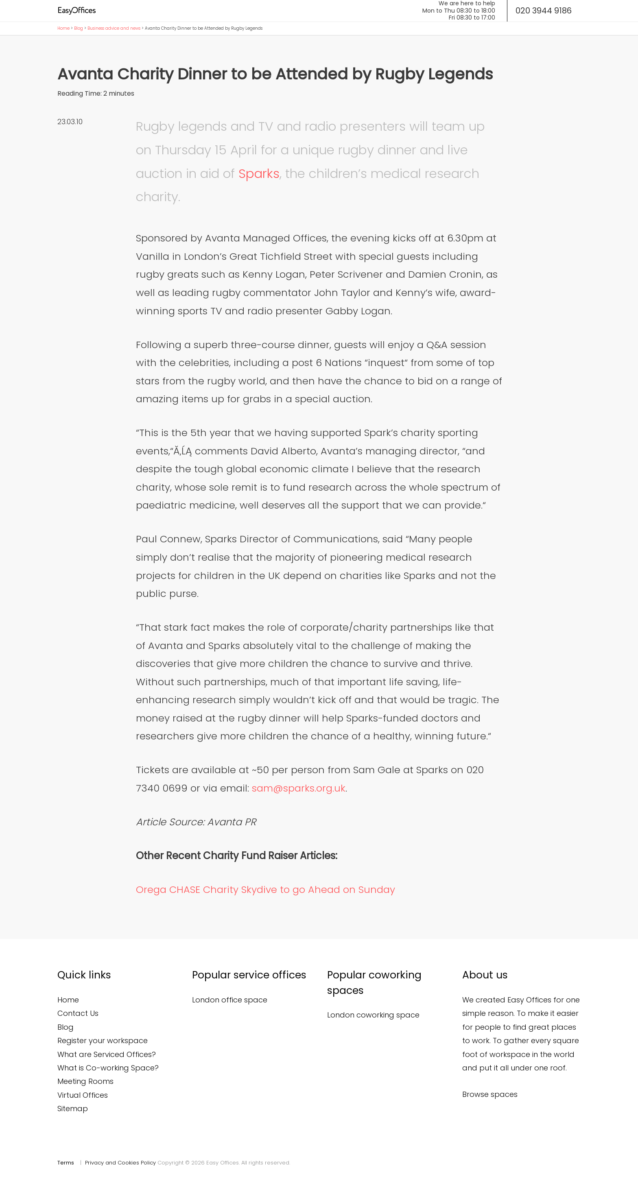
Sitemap (72, 1108)
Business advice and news (113, 28)
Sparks (259, 173)
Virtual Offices (82, 1095)
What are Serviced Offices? (106, 1054)
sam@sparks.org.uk (298, 788)
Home (63, 28)
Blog (78, 28)
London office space (229, 1000)
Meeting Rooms (85, 1081)
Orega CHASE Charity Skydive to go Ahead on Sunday (265, 889)
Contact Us (77, 1013)
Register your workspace (102, 1040)
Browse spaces (490, 1094)
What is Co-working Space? (108, 1068)
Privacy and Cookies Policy (120, 1163)
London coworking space (373, 1015)
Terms (65, 1163)
